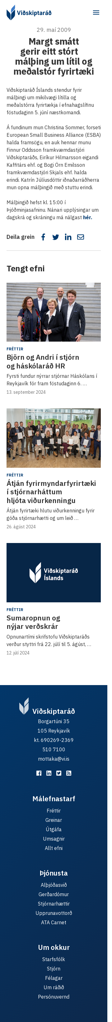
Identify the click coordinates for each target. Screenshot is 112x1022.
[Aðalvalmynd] (96, 12)
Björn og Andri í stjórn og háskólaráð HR (43, 361)
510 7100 (53, 749)
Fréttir (15, 349)
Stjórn (53, 968)
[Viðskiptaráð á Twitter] (59, 773)
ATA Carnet (53, 922)
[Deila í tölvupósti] (80, 237)
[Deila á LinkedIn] (68, 237)
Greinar (53, 820)
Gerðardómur (54, 894)
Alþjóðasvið (54, 885)
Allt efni (54, 848)
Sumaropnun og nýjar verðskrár (33, 622)
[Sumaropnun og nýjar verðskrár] (54, 572)
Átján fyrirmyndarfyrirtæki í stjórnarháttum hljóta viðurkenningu (51, 491)
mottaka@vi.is (53, 759)
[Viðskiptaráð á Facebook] (39, 773)
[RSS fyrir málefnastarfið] (69, 773)
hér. (87, 217)
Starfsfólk (53, 959)
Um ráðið (54, 987)
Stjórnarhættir (54, 904)
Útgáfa (54, 829)
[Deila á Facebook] (43, 237)
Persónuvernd (53, 997)
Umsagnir (54, 839)
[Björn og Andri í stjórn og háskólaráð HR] (54, 312)
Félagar (54, 978)
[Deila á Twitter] (55, 237)
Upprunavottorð (53, 913)
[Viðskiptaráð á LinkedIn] (49, 773)
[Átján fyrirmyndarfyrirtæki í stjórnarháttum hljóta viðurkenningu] (54, 437)
